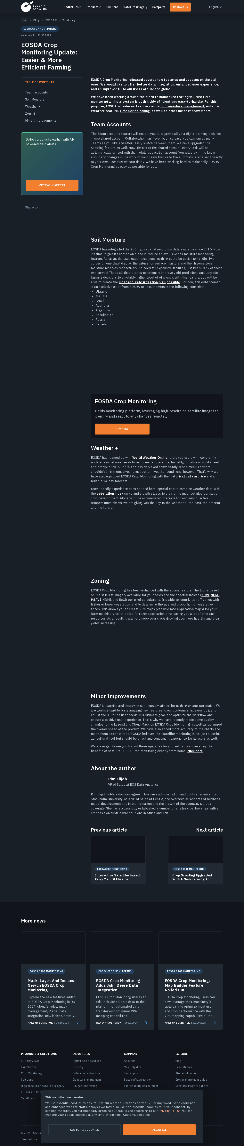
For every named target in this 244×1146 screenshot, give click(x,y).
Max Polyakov (133, 1067)
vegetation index (110, 493)
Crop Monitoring (31, 1073)
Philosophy (131, 1073)
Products (92, 7)
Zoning (30, 113)
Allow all (160, 1130)
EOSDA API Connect (34, 1092)
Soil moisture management (182, 106)
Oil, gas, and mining (85, 1086)
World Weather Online (149, 457)
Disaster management (87, 1079)
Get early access (52, 185)
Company (158, 7)
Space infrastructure (137, 1079)
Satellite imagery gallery (191, 1086)
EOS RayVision (30, 1061)
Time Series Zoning (135, 111)
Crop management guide (191, 1079)
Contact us (180, 7)
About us (129, 1061)
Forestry (78, 1067)
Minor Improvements (40, 120)
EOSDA (34, 6)
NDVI (205, 595)
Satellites (27, 1098)
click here (195, 751)
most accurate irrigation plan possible (149, 282)
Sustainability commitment (141, 1086)
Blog (178, 1061)
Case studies (183, 1067)
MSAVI (96, 600)
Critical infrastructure (87, 1073)
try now (122, 429)
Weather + (33, 106)
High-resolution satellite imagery (42, 1086)
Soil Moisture (35, 99)
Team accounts (36, 92)
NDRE (215, 595)
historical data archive (188, 476)
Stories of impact (186, 1073)
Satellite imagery (135, 7)
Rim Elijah (117, 779)
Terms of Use (29, 1139)
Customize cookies (84, 1130)
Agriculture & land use (87, 1061)
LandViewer (28, 1067)
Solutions (112, 7)
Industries (71, 7)
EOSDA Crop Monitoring (109, 80)
